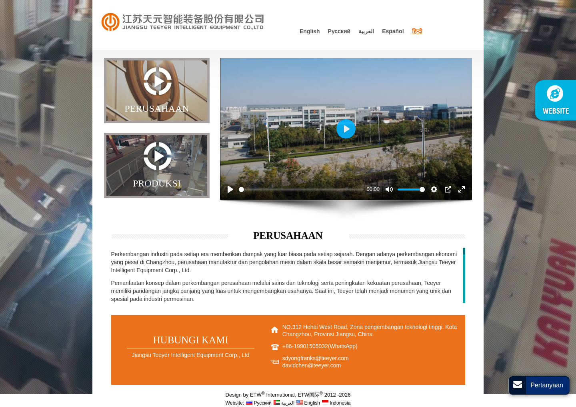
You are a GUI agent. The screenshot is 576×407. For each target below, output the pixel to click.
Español (393, 31)
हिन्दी (417, 31)
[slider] (301, 189)
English (310, 31)
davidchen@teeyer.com (311, 365)
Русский (339, 31)
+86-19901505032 (305, 346)
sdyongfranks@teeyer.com (315, 358)
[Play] (230, 189)
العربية (366, 31)
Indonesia (336, 403)
